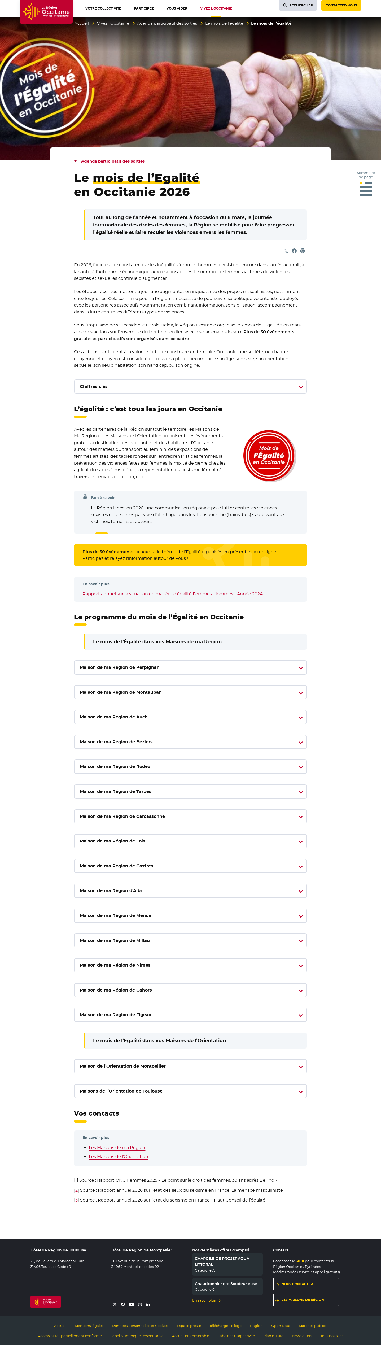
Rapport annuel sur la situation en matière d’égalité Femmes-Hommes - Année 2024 (172, 593)
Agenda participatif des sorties (167, 23)
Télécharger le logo (225, 1326)
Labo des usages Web (236, 1336)
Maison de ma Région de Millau (115, 940)
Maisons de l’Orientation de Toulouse (121, 1091)
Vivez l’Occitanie (113, 23)
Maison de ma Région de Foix (113, 841)
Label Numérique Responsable (137, 1336)
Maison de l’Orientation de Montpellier (123, 1066)
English (256, 1326)
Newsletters (302, 1336)
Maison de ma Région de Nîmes (115, 965)
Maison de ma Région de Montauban (121, 692)
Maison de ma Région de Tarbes (115, 791)
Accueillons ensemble (190, 1336)
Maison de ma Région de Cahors (116, 990)
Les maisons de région (303, 1300)
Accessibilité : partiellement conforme (70, 1336)
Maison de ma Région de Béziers (116, 741)
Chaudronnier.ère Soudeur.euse (226, 1283)
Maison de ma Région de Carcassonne (122, 816)
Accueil (82, 23)
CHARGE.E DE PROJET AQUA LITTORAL (222, 1261)
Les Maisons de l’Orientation (118, 1156)
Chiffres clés (94, 386)
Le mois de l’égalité (224, 23)
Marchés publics (312, 1326)
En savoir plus (204, 1300)
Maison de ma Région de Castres (116, 865)
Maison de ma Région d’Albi (111, 890)
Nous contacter (297, 1284)
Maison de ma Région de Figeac (115, 1014)
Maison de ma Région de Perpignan (120, 667)
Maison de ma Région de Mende (115, 915)
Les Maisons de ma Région (117, 1147)
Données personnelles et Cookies (140, 1326)
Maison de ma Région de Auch (114, 716)
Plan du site (273, 1336)
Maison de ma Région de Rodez (115, 766)
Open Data (280, 1326)
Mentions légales (89, 1326)
